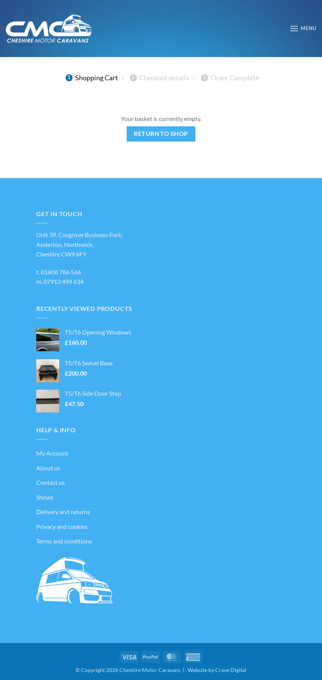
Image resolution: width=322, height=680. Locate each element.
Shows (44, 497)
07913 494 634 (63, 281)
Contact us (50, 482)
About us (48, 467)
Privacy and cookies (62, 526)
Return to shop (161, 133)
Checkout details (159, 77)
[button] (303, 28)
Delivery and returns (63, 511)
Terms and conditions (64, 541)
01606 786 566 (61, 272)
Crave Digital (230, 670)
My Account (52, 453)
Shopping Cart (92, 77)
